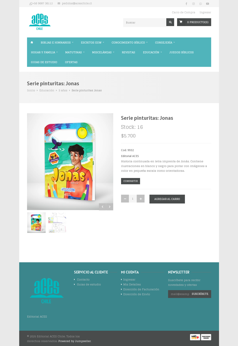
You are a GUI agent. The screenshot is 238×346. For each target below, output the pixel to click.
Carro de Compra (183, 12)
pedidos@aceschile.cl (77, 3)
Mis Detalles (132, 285)
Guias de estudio (44, 62)
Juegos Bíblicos (181, 52)
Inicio (32, 42)
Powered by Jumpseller (74, 341)
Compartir (130, 181)
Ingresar (205, 12)
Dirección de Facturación (141, 290)
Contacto (83, 280)
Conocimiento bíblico (128, 42)
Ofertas (71, 62)
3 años (63, 90)
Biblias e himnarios (56, 42)
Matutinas (73, 52)
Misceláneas (102, 52)
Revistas (128, 52)
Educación (151, 52)
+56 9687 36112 (43, 3)
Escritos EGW (91, 42)
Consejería (163, 42)
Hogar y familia (43, 52)
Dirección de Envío (136, 294)
